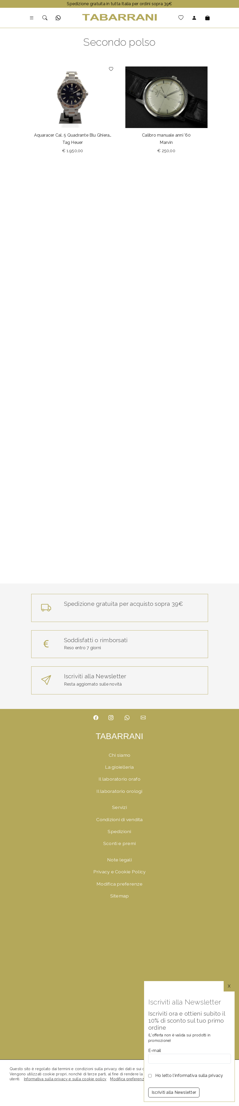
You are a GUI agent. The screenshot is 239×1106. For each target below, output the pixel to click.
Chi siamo (119, 755)
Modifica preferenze (119, 884)
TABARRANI (119, 736)
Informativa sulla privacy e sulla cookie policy (65, 1079)
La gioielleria (119, 767)
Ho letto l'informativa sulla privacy (189, 1075)
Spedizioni (119, 831)
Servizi (119, 807)
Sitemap (119, 896)
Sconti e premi (119, 843)
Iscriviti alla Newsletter (174, 1092)
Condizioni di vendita (119, 819)
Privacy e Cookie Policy (119, 871)
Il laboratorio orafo (119, 779)
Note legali (119, 859)
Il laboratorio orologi (119, 791)
